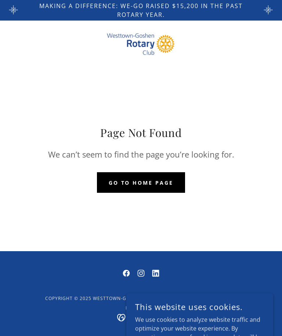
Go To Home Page (141, 182)
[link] (141, 44)
